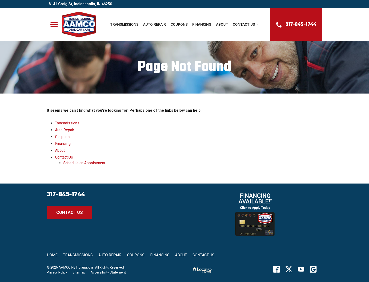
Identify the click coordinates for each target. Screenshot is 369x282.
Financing (201, 24)
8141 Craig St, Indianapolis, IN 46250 (80, 4)
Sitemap (78, 272)
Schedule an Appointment (84, 163)
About (222, 24)
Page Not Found (184, 67)
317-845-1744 (66, 194)
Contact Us (244, 24)
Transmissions (124, 24)
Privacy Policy (57, 272)
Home (52, 255)
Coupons (179, 24)
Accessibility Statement (108, 272)
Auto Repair (154, 24)
